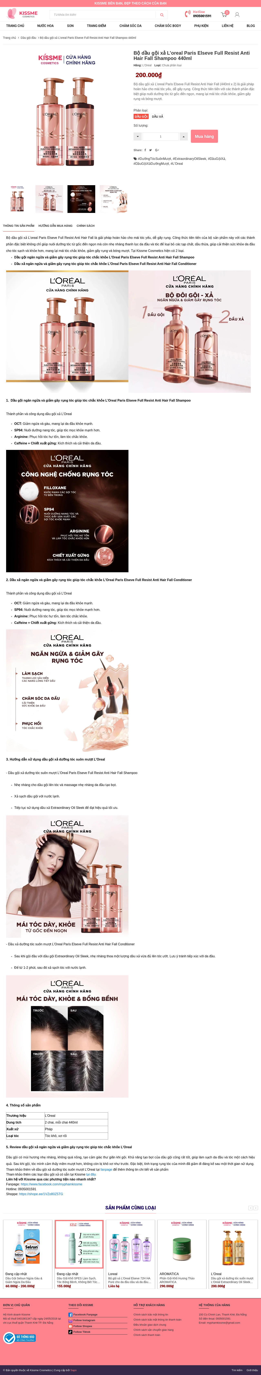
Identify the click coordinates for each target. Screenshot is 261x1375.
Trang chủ (15, 26)
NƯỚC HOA (45, 26)
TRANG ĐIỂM (96, 26)
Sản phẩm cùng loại (130, 1208)
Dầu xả (157, 116)
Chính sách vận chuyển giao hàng (154, 1329)
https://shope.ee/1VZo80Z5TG (41, 1194)
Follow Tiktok (81, 1331)
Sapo (73, 1370)
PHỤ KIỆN (201, 26)
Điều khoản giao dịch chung (150, 1324)
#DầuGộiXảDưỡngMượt (151, 163)
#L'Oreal (177, 163)
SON (70, 26)
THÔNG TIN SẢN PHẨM (18, 225)
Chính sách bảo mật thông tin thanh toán (157, 1319)
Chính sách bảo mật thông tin (151, 1314)
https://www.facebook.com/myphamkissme (51, 1184)
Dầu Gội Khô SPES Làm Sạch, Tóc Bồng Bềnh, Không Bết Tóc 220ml (77, 1282)
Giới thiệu (252, 1370)
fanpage (106, 1169)
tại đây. (91, 1174)
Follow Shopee (82, 1326)
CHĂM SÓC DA (130, 26)
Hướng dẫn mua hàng (56, 225)
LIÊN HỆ (227, 26)
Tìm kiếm (237, 1370)
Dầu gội (141, 116)
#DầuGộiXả (216, 159)
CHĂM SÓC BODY (168, 26)
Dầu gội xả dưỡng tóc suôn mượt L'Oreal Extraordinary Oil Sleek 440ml (232, 1282)
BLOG (251, 26)
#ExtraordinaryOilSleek (189, 159)
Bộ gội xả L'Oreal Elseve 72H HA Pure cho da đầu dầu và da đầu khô (129, 1282)
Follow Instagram (84, 1320)
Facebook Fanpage (85, 1314)
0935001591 (202, 16)
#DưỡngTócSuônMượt (154, 159)
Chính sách (86, 225)
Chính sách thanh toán (147, 1334)
